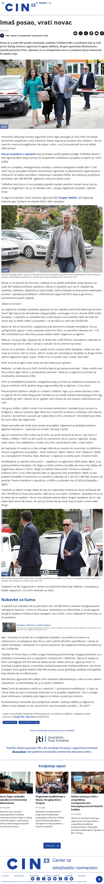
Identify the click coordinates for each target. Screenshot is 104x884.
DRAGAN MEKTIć (10, 722)
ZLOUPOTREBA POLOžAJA (29, 722)
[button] (75, 33)
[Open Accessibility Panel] (99, 879)
